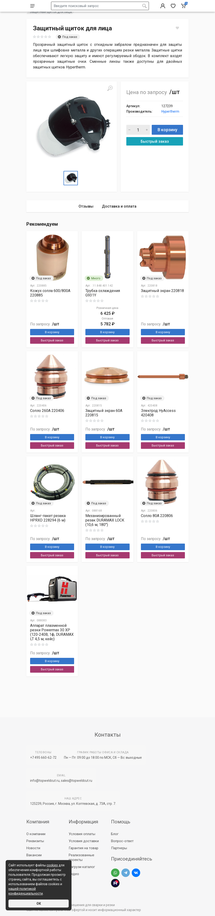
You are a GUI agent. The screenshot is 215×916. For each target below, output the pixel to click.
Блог (115, 834)
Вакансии (34, 855)
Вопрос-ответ (122, 841)
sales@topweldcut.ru (76, 780)
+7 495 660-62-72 (43, 757)
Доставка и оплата (119, 218)
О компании (35, 834)
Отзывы (86, 218)
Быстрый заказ (155, 153)
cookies (52, 865)
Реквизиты (35, 841)
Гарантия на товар (83, 848)
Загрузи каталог (82, 867)
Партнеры (119, 848)
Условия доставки (84, 841)
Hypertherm (170, 123)
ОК (38, 903)
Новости (33, 848)
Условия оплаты (82, 834)
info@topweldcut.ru (45, 780)
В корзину (167, 141)
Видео (74, 874)
